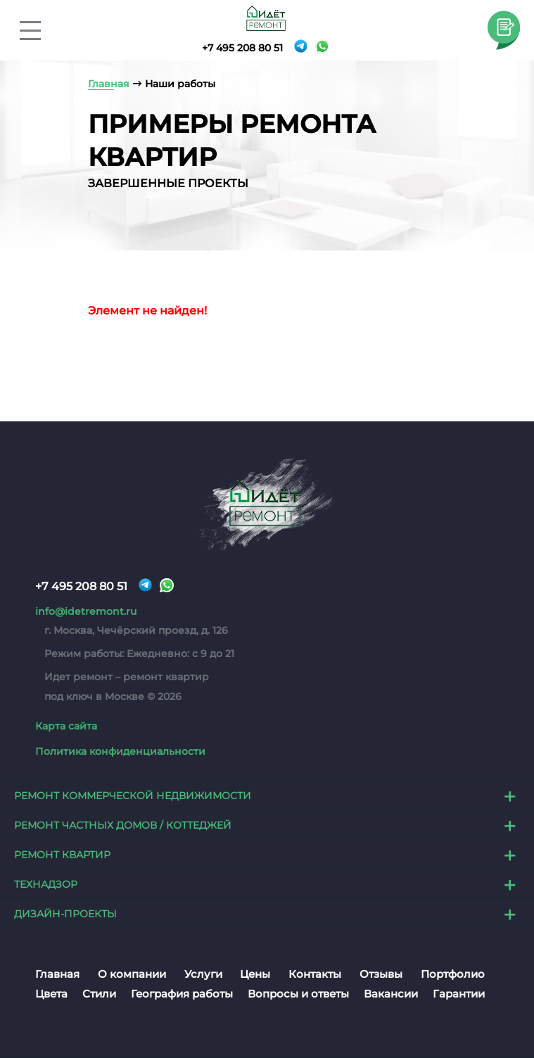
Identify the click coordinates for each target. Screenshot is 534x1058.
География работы (182, 994)
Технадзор (45, 885)
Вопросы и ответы (298, 994)
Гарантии (459, 994)
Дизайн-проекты (65, 914)
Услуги (203, 974)
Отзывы (381, 974)
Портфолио (453, 974)
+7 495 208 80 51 (242, 48)
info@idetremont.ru (85, 611)
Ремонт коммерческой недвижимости (132, 796)
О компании (132, 974)
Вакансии (391, 994)
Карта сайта (66, 726)
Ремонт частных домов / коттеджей (122, 826)
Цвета (51, 994)
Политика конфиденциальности (120, 752)
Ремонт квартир (62, 855)
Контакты (314, 974)
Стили (99, 994)
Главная (57, 974)
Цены (255, 974)
